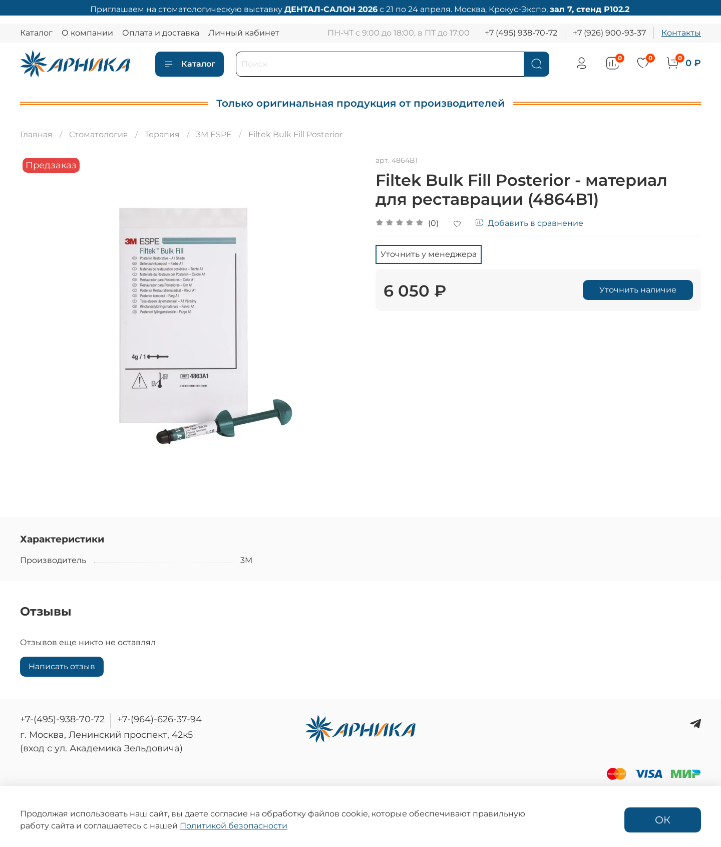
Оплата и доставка (160, 33)
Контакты (681, 33)
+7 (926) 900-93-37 (609, 33)
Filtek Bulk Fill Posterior (295, 134)
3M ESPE (214, 134)
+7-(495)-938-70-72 (62, 719)
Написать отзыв (62, 666)
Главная (36, 134)
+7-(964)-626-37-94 (159, 719)
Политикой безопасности (233, 825)
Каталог (36, 33)
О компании (87, 33)
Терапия (162, 134)
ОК (662, 820)
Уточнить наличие (637, 290)
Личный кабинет (243, 33)
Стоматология (98, 134)
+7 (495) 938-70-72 (521, 33)
